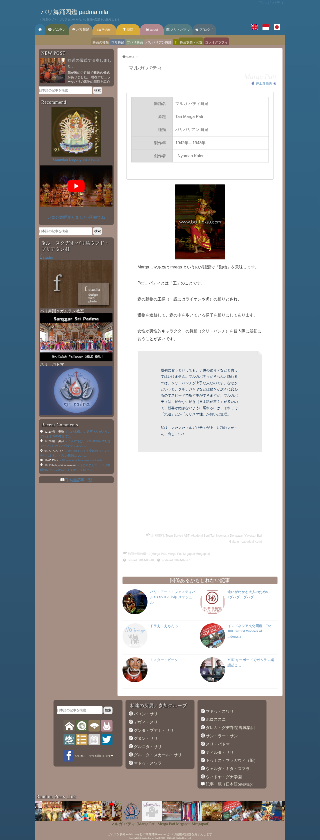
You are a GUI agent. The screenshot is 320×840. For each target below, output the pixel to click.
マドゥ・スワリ (219, 711)
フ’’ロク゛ (204, 29)
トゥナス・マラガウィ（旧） (231, 760)
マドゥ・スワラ (147, 763)
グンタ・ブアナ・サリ (153, 730)
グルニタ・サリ (147, 746)
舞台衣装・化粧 (191, 42)
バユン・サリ (145, 714)
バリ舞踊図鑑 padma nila (74, 11)
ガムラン (57, 29)
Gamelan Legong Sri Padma (76, 159)
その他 (105, 29)
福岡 (128, 29)
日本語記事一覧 (78, 480)
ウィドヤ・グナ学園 (223, 777)
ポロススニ (215, 719)
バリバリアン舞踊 (159, 42)
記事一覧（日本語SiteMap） (230, 784)
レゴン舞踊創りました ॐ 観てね (76, 217)
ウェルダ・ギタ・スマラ (227, 768)
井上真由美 (264, 83)
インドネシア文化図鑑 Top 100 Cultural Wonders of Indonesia (250, 631)
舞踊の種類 (100, 42)
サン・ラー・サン (221, 736)
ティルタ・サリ (219, 752)
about (152, 29)
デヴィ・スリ (145, 722)
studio (46, 257)
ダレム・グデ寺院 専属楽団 (230, 727)
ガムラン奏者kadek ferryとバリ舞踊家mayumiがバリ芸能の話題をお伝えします (160, 834)
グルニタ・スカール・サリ (157, 755)
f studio (143, 838)
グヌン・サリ (145, 738)
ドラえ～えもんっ (164, 626)
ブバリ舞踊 (135, 42)
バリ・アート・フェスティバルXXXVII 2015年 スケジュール (173, 597)
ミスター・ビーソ (164, 660)
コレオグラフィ (216, 42)
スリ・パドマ (178, 29)
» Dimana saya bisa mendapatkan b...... (82, 460)
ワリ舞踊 (117, 42)
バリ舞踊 (80, 29)
